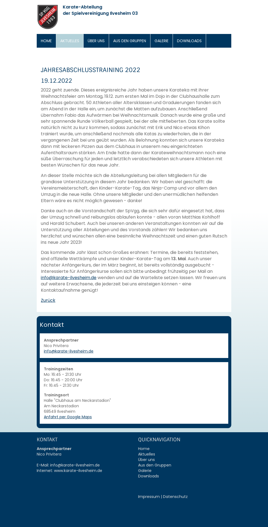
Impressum (149, 496)
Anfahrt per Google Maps (68, 417)
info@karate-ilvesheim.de (68, 277)
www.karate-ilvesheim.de (78, 470)
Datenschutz (175, 496)
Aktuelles (69, 41)
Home (46, 41)
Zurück (48, 300)
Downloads (189, 41)
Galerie (162, 41)
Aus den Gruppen (129, 41)
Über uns (96, 41)
